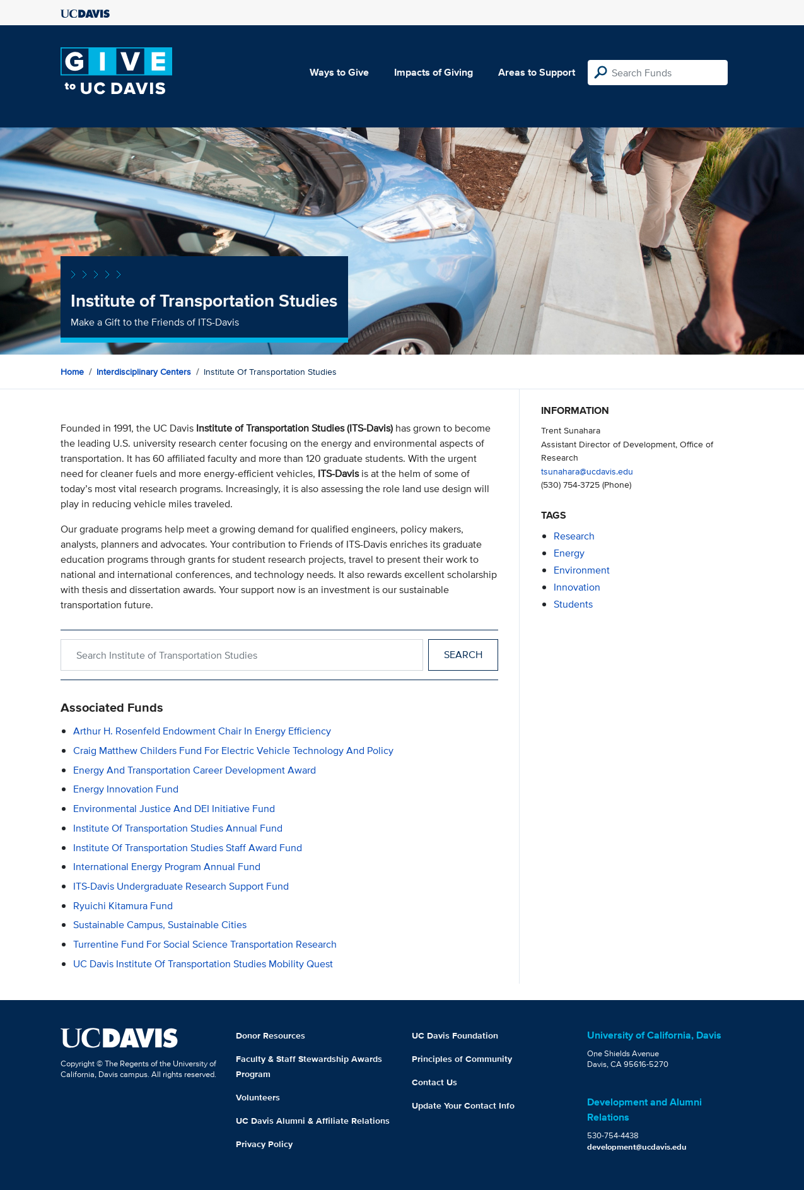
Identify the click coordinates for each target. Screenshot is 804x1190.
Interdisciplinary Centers (143, 371)
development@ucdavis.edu (637, 1147)
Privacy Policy (264, 1144)
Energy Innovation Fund (125, 789)
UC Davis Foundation (455, 1035)
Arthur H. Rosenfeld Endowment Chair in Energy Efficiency (202, 731)
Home (72, 371)
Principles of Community (462, 1058)
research (574, 536)
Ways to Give (339, 72)
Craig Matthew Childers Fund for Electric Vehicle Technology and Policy (233, 750)
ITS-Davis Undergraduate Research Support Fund (181, 886)
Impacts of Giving (433, 72)
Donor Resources (270, 1035)
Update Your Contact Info (463, 1105)
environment (582, 570)
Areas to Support (536, 72)
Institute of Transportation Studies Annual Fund (178, 828)
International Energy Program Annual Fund (166, 866)
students (573, 604)
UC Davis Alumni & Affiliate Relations (313, 1120)
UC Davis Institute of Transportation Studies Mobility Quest (203, 964)
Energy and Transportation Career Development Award (194, 770)
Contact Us (434, 1082)
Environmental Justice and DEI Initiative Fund (174, 808)
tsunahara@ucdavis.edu (587, 471)
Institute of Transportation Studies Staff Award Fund (187, 847)
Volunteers (258, 1097)
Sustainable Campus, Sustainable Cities (160, 924)
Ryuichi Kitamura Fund (123, 905)
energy (569, 553)
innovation (577, 587)
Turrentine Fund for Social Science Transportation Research (205, 944)
